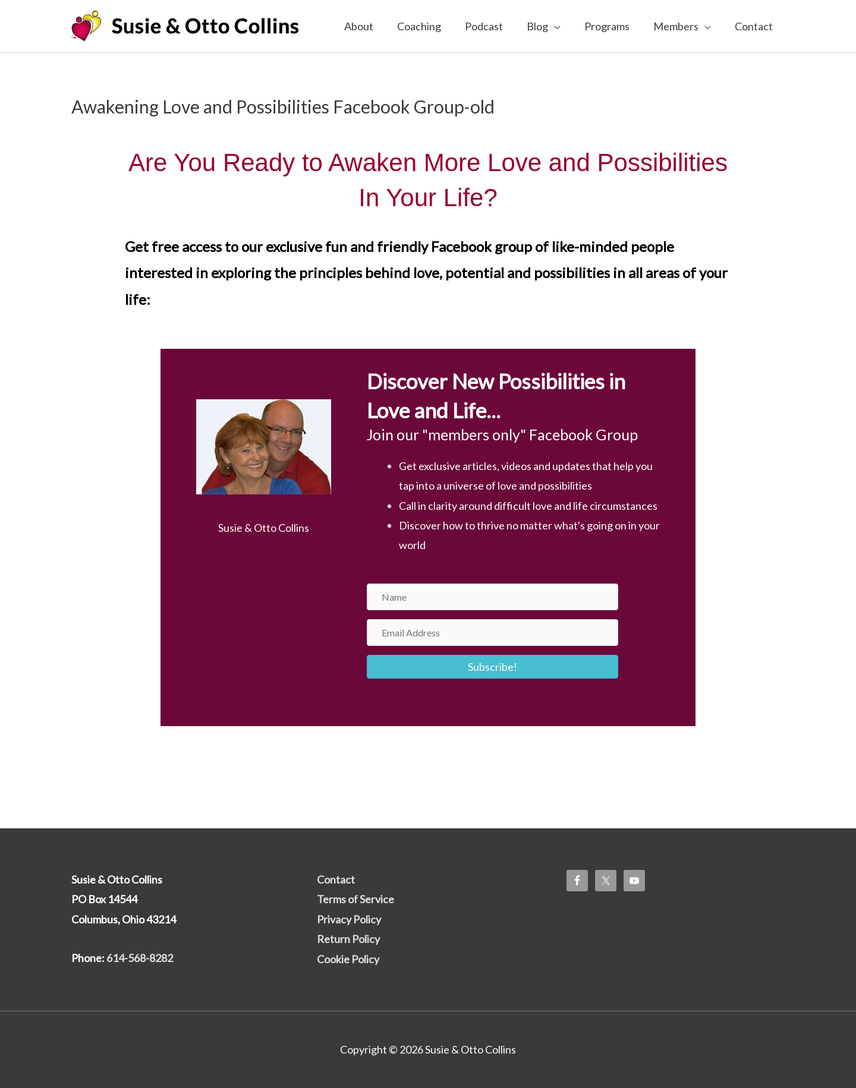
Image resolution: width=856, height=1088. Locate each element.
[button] (492, 667)
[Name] (492, 597)
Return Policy (348, 938)
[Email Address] (492, 632)
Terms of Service (355, 899)
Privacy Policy (349, 919)
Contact (336, 879)
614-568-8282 (139, 957)
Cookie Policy (348, 959)
